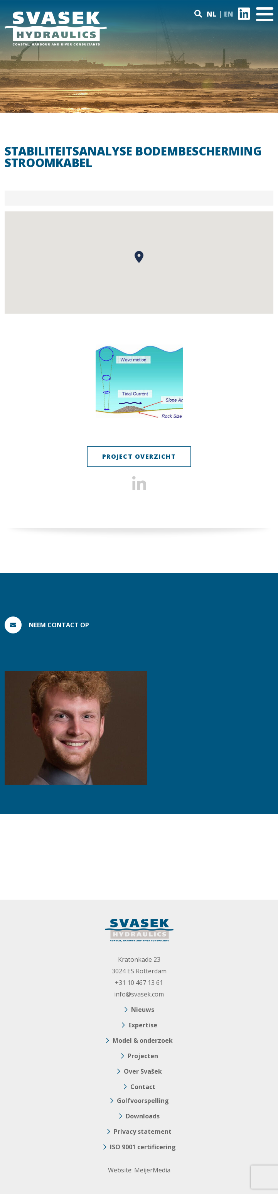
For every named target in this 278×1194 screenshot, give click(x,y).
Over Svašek (143, 1071)
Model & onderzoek (143, 1040)
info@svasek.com (139, 994)
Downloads (143, 1116)
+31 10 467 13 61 (139, 982)
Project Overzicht (139, 456)
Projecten (143, 1056)
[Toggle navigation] (264, 14)
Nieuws (142, 1009)
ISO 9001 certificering (143, 1147)
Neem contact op (59, 625)
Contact (142, 1087)
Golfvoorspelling (143, 1100)
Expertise (142, 1025)
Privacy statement (143, 1131)
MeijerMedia (152, 1170)
